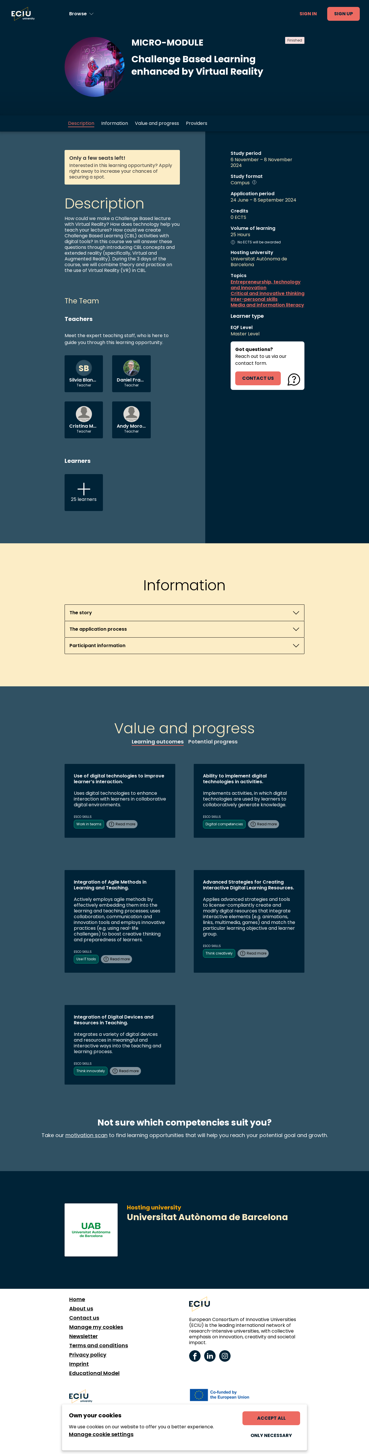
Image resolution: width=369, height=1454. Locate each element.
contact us (258, 378)
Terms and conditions (98, 1345)
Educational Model (94, 1373)
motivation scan (86, 1135)
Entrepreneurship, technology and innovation (266, 285)
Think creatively (219, 953)
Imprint (79, 1364)
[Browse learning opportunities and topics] (81, 14)
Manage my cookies (96, 1327)
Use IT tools (86, 959)
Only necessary (271, 1435)
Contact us (84, 1317)
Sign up (343, 13)
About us (81, 1308)
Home (77, 1299)
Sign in (308, 13)
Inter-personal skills (254, 299)
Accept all (271, 1418)
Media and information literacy (267, 305)
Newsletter (83, 1336)
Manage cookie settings (101, 1434)
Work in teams (88, 824)
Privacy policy (87, 1354)
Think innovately (90, 1070)
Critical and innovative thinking (267, 293)
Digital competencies (224, 824)
